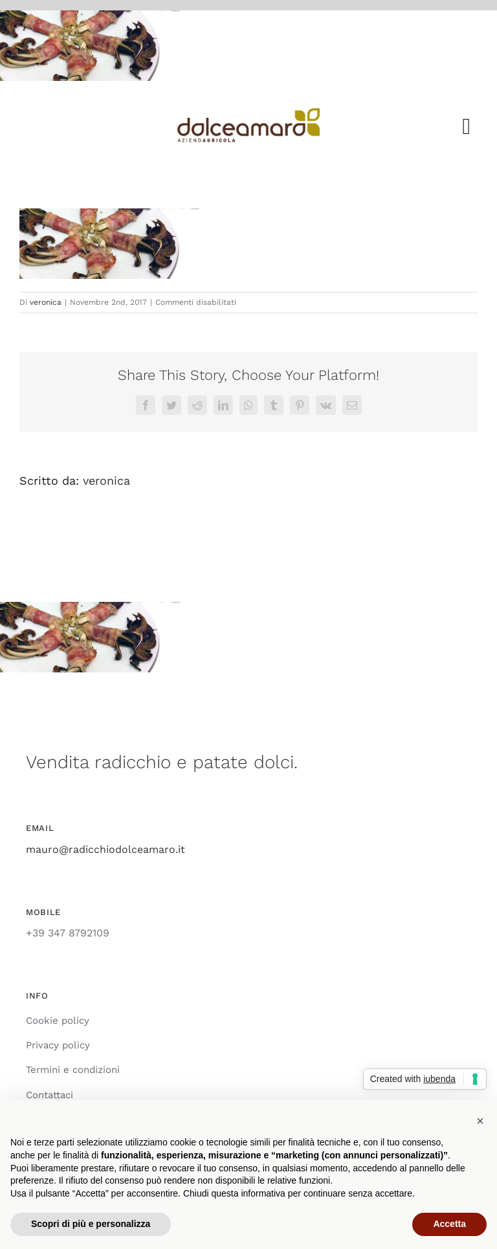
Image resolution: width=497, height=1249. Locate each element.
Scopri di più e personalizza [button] (90, 1224)
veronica (45, 302)
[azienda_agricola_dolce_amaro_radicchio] (248, 113)
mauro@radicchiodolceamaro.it (105, 849)
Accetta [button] (449, 1224)
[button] (480, 1121)
